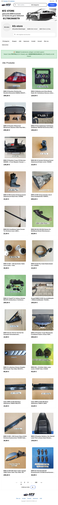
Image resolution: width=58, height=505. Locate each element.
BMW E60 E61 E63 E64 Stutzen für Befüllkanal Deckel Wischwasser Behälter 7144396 (41, 230)
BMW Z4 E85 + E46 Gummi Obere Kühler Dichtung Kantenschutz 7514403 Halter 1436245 (15, 437)
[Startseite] (29, 495)
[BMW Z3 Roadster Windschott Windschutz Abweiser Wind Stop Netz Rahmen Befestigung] (15, 113)
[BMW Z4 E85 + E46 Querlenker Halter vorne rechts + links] (15, 251)
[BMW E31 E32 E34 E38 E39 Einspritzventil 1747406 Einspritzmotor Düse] (43, 458)
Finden (52, 4)
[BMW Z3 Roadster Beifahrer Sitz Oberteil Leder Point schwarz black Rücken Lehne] (43, 423)
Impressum (26, 41)
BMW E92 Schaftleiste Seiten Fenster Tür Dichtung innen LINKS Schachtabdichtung (14, 230)
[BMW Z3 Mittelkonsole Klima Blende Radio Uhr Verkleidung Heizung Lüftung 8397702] (43, 78)
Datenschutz (5, 44)
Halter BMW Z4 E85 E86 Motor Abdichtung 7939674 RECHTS (12, 402)
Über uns (46, 41)
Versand (40, 41)
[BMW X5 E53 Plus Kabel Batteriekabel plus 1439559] (43, 251)
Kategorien (6, 41)
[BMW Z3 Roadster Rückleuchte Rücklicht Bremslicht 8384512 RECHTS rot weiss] (15, 78)
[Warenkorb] (56, 1)
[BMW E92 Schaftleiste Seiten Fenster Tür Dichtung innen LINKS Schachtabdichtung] (15, 216)
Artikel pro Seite (25, 487)
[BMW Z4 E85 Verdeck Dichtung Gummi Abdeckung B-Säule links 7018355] (15, 182)
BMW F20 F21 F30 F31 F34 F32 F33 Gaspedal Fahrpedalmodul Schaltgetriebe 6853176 (13, 333)
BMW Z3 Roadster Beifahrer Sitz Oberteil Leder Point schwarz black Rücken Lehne (42, 437)
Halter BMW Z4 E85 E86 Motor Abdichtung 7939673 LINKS (39, 402)
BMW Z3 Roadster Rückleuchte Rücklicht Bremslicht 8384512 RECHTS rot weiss (14, 92)
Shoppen (14, 41)
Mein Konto (52, 1)
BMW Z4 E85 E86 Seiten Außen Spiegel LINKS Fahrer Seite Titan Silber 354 (14, 471)
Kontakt (33, 41)
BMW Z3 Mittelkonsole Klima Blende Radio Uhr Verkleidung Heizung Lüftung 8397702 (42, 92)
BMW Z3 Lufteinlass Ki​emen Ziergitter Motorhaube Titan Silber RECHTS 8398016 (14, 368)
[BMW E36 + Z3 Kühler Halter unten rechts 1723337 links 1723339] (43, 354)
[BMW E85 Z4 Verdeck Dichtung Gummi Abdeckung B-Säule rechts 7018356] (43, 147)
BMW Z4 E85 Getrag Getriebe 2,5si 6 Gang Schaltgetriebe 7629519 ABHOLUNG (41, 195)
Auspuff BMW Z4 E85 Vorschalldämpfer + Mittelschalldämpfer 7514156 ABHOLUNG (42, 299)
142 (36, 482)
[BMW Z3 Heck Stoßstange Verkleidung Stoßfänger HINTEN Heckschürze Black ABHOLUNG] (43, 113)
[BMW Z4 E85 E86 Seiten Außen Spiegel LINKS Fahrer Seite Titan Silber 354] (15, 458)
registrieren (12, 1)
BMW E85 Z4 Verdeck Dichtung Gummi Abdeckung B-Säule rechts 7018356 (42, 161)
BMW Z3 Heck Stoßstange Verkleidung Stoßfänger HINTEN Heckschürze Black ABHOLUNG (42, 126)
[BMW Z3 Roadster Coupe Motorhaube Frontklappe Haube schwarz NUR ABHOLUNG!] (43, 320)
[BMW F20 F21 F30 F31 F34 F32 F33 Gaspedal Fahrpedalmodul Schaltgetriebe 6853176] (15, 320)
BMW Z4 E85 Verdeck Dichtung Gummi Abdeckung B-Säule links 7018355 (14, 195)
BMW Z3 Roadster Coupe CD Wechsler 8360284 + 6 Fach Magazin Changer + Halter (14, 161)
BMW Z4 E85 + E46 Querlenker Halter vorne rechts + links (14, 264)
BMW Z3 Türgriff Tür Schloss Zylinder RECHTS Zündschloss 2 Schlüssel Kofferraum (14, 299)
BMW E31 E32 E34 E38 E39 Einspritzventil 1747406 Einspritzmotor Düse (42, 471)
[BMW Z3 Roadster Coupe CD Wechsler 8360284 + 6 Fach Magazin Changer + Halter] (15, 147)
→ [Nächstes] (41, 482)
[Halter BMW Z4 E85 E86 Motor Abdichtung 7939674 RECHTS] (15, 389)
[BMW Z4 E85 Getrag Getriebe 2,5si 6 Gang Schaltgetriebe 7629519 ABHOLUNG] (43, 182)
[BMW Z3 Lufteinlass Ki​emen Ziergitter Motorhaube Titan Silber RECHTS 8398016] (15, 354)
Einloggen (6, 1)
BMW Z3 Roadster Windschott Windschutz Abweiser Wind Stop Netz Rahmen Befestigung (14, 126)
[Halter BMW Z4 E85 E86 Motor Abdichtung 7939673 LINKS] (43, 389)
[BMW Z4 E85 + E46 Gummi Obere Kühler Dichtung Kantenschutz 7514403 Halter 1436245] (15, 423)
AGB (20, 41)
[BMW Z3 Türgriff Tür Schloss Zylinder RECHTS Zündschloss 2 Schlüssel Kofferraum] (15, 285)
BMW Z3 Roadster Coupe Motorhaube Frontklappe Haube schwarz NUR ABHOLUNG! (42, 333)
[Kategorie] (38, 5)
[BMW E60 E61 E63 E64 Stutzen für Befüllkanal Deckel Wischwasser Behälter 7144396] (43, 216)
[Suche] (23, 5)
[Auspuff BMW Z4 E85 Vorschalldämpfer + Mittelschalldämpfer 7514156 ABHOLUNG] (43, 285)
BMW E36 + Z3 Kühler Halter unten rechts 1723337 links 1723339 (41, 368)
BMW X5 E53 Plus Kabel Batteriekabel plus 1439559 (42, 264)
